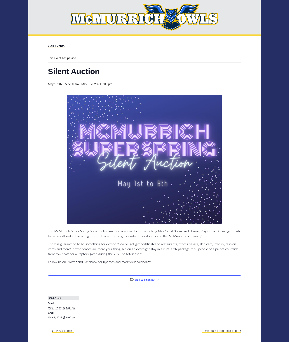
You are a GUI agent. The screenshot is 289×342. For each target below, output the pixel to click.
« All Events (56, 46)
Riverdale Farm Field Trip (221, 330)
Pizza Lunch (63, 330)
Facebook (90, 262)
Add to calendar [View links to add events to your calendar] (145, 279)
